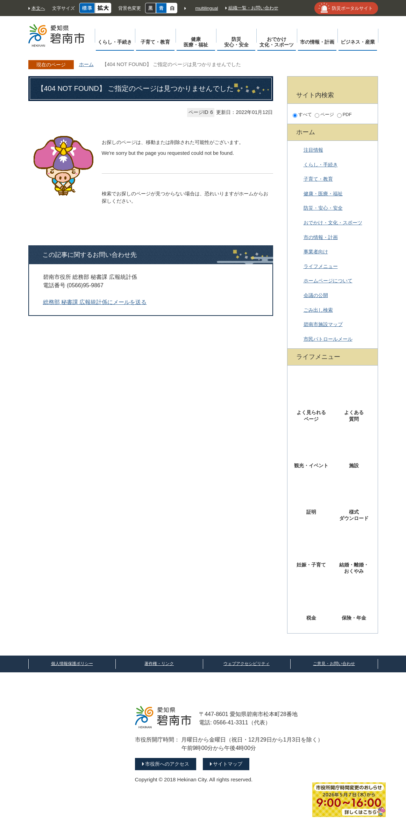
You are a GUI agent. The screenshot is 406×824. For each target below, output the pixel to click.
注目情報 (313, 150)
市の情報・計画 (321, 237)
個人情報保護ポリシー (72, 663)
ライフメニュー (321, 266)
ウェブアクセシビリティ (246, 663)
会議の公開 (316, 295)
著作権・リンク (159, 663)
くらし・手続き (321, 164)
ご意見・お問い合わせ (334, 663)
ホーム (86, 64)
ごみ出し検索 (318, 310)
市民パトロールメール (328, 339)
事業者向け (316, 251)
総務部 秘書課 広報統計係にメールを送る (95, 302)
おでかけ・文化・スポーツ (333, 222)
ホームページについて (328, 280)
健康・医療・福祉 (323, 193)
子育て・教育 (318, 179)
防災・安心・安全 (323, 208)
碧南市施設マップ (323, 324)
